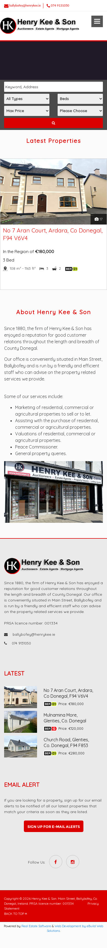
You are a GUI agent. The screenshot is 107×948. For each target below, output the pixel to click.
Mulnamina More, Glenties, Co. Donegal (65, 717)
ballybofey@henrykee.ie (25, 5)
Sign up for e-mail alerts (53, 826)
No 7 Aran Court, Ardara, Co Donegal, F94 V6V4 (68, 693)
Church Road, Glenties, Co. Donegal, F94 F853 (66, 742)
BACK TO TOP (15, 914)
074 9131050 (60, 5)
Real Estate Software (36, 926)
